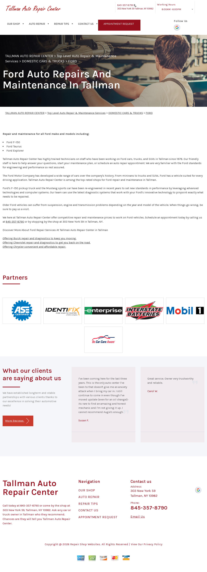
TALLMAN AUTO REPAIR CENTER (29, 56)
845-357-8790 (125, 5)
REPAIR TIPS (61, 23)
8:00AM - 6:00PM (171, 9)
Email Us (138, 516)
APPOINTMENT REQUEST (119, 23)
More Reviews (17, 421)
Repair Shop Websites (85, 544)
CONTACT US (86, 23)
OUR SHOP (13, 23)
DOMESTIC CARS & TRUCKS (43, 61)
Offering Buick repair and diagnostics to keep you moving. (39, 238)
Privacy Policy (153, 544)
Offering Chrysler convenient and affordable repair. (34, 246)
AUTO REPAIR (37, 23)
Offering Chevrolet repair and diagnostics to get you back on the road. (46, 242)
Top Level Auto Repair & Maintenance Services (76, 113)
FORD (72, 61)
